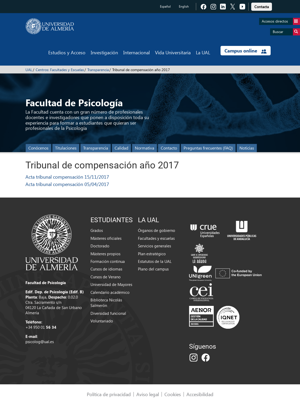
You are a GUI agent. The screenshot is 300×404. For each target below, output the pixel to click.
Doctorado (99, 245)
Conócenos (38, 148)
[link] (261, 6)
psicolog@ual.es (39, 341)
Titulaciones (66, 148)
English (184, 6)
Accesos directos (281, 21)
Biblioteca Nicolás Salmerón (106, 302)
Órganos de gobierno (156, 230)
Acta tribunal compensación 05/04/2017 (67, 184)
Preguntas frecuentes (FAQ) (208, 148)
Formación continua (107, 261)
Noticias (246, 148)
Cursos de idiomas (106, 269)
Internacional (136, 52)
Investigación (104, 52)
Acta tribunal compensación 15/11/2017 (67, 176)
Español (165, 6)
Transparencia (98, 69)
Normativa (144, 148)
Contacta (261, 6)
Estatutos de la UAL (155, 261)
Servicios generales (154, 245)
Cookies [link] (172, 394)
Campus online (245, 50)
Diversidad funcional (108, 313)
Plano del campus (153, 269)
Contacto (169, 148)
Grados (96, 230)
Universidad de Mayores (111, 284)
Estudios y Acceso (66, 52)
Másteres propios (105, 253)
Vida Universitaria (173, 52)
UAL (28, 69)
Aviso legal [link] (147, 394)
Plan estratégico (152, 253)
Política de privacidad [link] (109, 394)
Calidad (121, 148)
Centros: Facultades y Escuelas (60, 69)
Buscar (286, 31)
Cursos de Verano (105, 276)
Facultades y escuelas (156, 238)
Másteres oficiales (105, 238)
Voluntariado (101, 320)
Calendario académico (110, 292)
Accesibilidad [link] (199, 394)
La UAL (203, 52)
